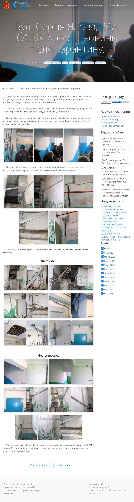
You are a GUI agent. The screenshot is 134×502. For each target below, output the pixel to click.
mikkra (106, 490)
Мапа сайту (96, 484)
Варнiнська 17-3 (109, 240)
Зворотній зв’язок (118, 5)
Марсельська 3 (108, 237)
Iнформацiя (120, 212)
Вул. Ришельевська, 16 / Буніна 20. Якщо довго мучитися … (114, 141)
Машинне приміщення (112, 225)
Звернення (106, 231)
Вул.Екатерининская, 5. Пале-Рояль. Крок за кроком (116, 161)
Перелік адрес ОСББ (111, 125)
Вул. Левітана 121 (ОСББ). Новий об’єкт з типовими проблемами (114, 181)
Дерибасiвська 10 (109, 221)
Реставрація (107, 212)
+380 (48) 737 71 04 (22, 487)
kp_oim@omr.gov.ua (20, 484)
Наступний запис (61, 465)
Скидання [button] (106, 102)
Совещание (75, 63)
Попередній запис (39, 465)
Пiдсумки (106, 215)
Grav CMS (94, 493)
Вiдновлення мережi (111, 234)
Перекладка (88, 63)
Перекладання (108, 209)
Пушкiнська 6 (124, 237)
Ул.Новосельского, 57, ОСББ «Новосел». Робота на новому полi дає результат (116, 192)
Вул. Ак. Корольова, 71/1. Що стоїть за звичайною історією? (116, 152)
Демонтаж (100, 63)
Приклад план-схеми (111, 116)
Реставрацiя (120, 218)
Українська (44, 5)
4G (119, 240)
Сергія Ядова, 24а (52, 63)
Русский (59, 5)
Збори (116, 215)
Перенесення (120, 228)
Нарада (117, 206)
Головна (72, 5)
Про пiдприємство (93, 5)
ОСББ (65, 63)
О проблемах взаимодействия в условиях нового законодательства (116, 170)
